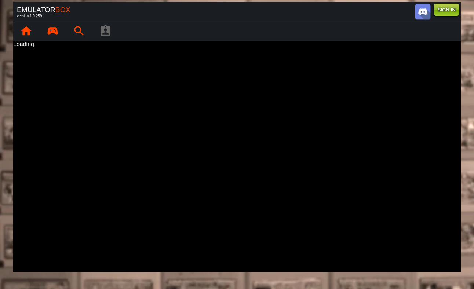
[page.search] (79, 31)
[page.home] (26, 31)
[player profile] (105, 31)
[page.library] (52, 31)
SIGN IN (446, 9)
